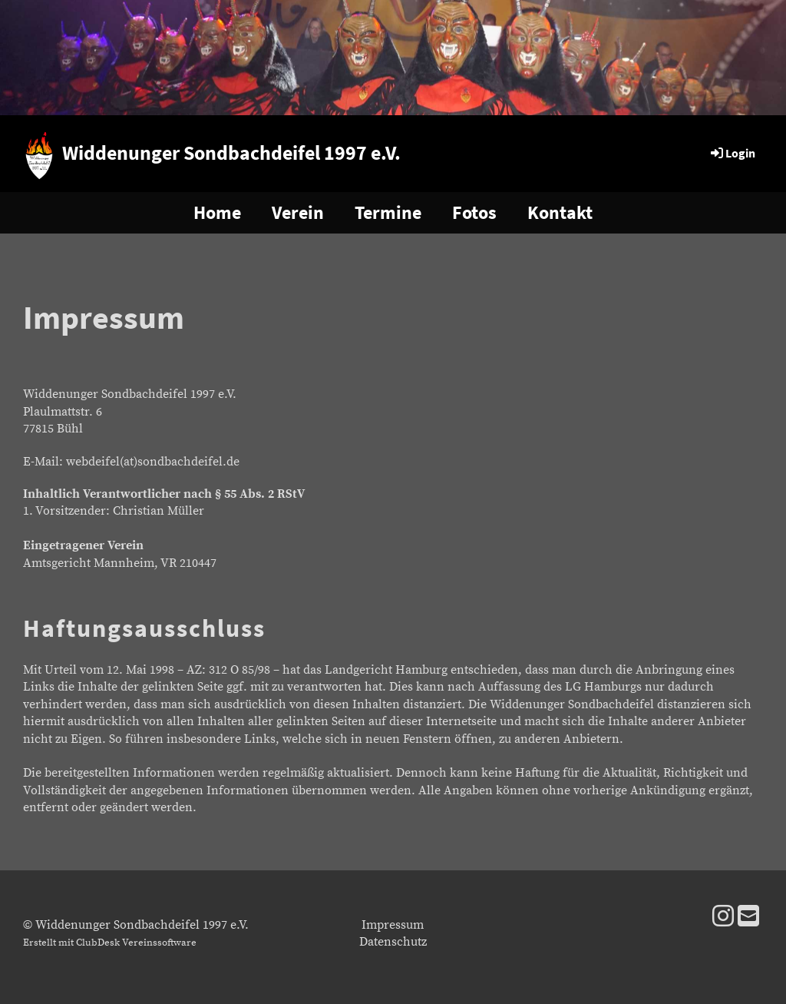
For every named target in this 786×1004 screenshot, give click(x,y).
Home (217, 212)
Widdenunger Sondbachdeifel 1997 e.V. (231, 152)
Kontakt (560, 212)
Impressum (393, 925)
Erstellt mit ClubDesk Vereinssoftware (109, 942)
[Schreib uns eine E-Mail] (748, 918)
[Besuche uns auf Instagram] (723, 918)
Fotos (474, 212)
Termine (388, 212)
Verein (298, 212)
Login (731, 153)
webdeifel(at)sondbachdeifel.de (152, 461)
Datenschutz (393, 941)
